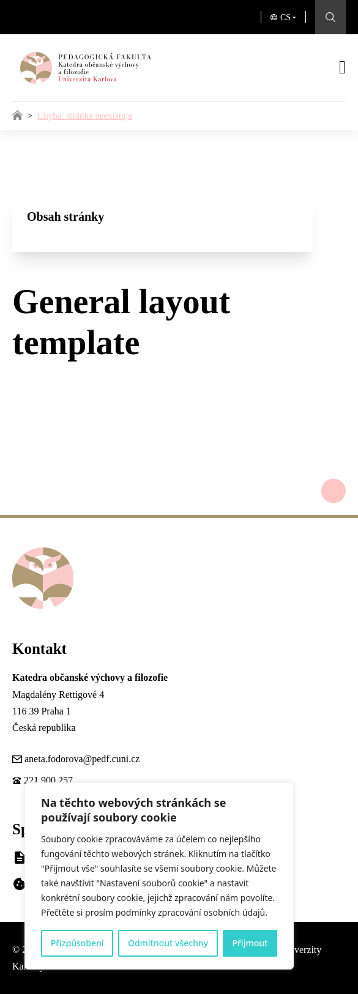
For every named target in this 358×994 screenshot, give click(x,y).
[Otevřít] (342, 67)
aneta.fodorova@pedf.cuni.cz (82, 759)
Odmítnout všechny (168, 943)
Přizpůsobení (77, 943)
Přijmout (249, 943)
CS (285, 17)
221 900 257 (48, 780)
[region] (159, 876)
